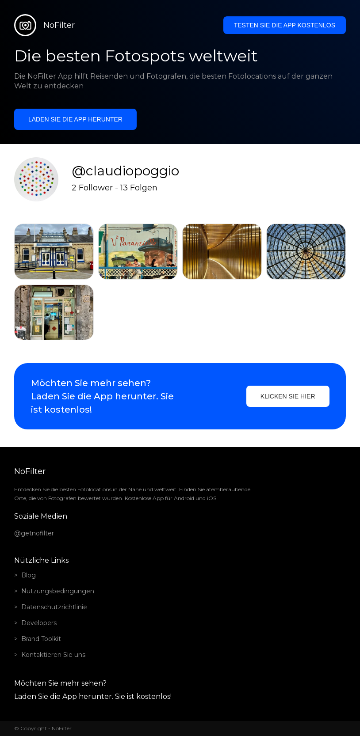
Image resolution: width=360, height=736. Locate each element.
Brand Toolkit (41, 639)
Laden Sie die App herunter (75, 119)
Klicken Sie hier (287, 396)
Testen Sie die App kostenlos (284, 25)
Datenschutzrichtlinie (54, 607)
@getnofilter (34, 533)
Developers (39, 623)
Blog (28, 575)
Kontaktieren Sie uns (53, 655)
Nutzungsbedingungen (57, 591)
